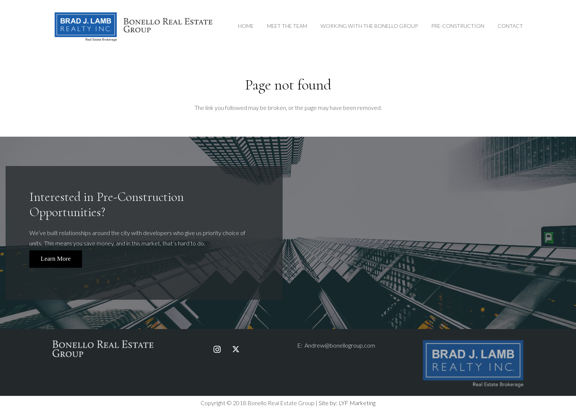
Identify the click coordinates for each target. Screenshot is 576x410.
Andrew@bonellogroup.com (340, 345)
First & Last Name (444, 200)
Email (444, 238)
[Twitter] (236, 349)
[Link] (134, 26)
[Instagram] (217, 349)
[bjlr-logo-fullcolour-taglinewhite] (473, 341)
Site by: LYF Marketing (347, 402)
